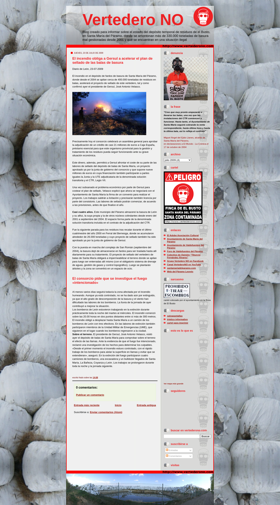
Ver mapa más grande (173, 384)
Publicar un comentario (90, 394)
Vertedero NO (133, 19)
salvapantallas (175, 316)
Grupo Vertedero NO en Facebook (185, 261)
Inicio (118, 405)
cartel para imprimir (177, 323)
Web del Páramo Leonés (180, 271)
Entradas (172, 450)
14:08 (95, 378)
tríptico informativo (177, 319)
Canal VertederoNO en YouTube (184, 264)
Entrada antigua (146, 405)
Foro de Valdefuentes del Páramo (185, 251)
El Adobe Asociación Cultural (183, 235)
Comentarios (174, 456)
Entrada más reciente (87, 405)
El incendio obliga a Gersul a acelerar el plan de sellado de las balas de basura (112, 61)
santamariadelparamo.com (181, 268)
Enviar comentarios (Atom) (106, 412)
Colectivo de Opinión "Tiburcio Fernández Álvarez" (183, 256)
